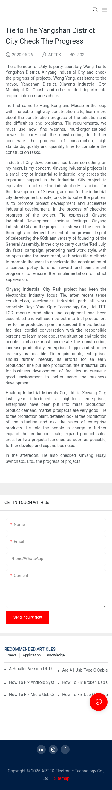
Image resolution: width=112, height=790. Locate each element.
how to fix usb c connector (85, 694)
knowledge (56, 655)
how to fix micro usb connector (31, 694)
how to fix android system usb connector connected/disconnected (31, 682)
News (11, 655)
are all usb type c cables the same (85, 670)
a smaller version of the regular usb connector (30, 668)
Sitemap (61, 778)
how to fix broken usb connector (85, 682)
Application (32, 655)
